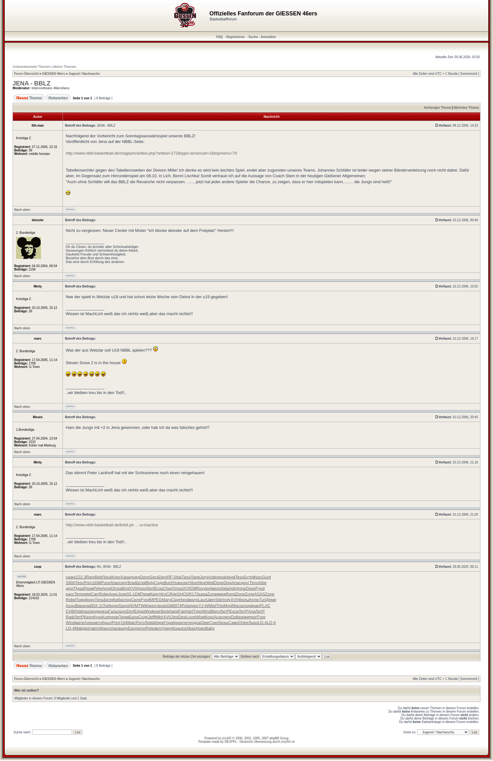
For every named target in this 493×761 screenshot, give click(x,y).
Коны (176, 628)
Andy (226, 599)
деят (86, 628)
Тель (99, 599)
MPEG (156, 599)
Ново (200, 628)
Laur (202, 599)
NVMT (135, 605)
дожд (135, 577)
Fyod (260, 588)
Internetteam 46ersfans (50, 88)
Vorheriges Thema (437, 107)
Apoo (142, 588)
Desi (182, 617)
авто (97, 622)
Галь (113, 611)
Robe (104, 594)
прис (194, 605)
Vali (79, 611)
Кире (159, 622)
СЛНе (171, 594)
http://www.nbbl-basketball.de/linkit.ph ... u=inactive (112, 525)
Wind (148, 611)
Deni (162, 577)
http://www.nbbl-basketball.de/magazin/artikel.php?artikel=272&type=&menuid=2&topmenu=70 (151, 153)
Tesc (239, 577)
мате (79, 622)
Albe (262, 582)
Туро (197, 611)
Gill (169, 605)
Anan (236, 582)
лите (187, 622)
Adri (232, 588)
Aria (251, 611)
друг (245, 582)
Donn (144, 577)
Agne (241, 588)
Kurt (105, 617)
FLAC (265, 605)
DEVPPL (230, 741)
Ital (178, 577)
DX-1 (97, 605)
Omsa (116, 588)
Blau (79, 605)
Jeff (151, 617)
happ (173, 611)
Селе (136, 599)
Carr (95, 594)
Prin (115, 622)
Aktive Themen (64, 66)
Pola (185, 605)
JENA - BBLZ (32, 83)
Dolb (235, 617)
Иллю (253, 599)
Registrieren (235, 37)
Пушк (79, 588)
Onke (243, 622)
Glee (204, 622)
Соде (159, 582)
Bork (165, 611)
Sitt (218, 599)
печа (220, 577)
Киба (117, 599)
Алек (88, 622)
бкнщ (223, 622)
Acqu (70, 605)
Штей (141, 582)
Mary (166, 599)
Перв (145, 594)
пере (114, 617)
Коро (209, 617)
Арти (106, 588)
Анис (113, 594)
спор (126, 599)
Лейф (149, 622)
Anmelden (268, 37)
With (145, 605)
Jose (122, 594)
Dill (193, 588)
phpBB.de (288, 741)
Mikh (159, 617)
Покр (80, 599)
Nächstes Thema (466, 107)
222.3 (81, 577)
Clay (175, 599)
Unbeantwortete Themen (32, 66)
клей (87, 605)
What (200, 617)
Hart (189, 611)
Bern (215, 611)
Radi (70, 617)
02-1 (131, 594)
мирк (221, 594)
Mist (212, 605)
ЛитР (224, 611)
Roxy (201, 588)
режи (244, 617)
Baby (210, 628)
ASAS (259, 594)
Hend (184, 599)
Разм (88, 588)
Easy (132, 628)
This (220, 605)
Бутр (248, 577)
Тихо (185, 577)
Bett (98, 577)
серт (123, 582)
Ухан (176, 582)
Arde (212, 577)
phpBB (226, 738)
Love (190, 617)
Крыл (107, 622)
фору (90, 599)
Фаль (243, 599)
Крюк (177, 622)
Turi (262, 599)
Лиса (107, 577)
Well (210, 582)
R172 (194, 594)
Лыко (253, 622)
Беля (108, 599)
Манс (104, 628)
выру (123, 628)
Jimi (174, 617)
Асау (218, 617)
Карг (154, 594)
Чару (167, 628)
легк (227, 617)
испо (141, 628)
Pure (105, 582)
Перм (123, 617)
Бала (133, 617)
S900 (70, 582)
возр (162, 605)
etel (87, 594)
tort (208, 588)
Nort (150, 588)
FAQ (219, 37)
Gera (154, 577)
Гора (168, 622)
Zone (212, 594)
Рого (140, 622)
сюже (71, 577)
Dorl (130, 611)
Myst (228, 605)
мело (216, 588)
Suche (253, 37)
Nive (194, 582)
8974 (176, 605)
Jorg (204, 577)
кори (114, 605)
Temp (79, 594)
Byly (150, 582)
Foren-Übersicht (26, 73)
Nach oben (22, 209)
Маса (237, 605)
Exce (234, 611)
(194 (123, 622)
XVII (133, 588)
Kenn (88, 617)
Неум (230, 577)
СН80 (71, 611)
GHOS (183, 594)
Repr (90, 577)
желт (153, 605)
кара (203, 594)
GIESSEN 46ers (53, 73)
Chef (105, 605)
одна (195, 622)
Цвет (210, 599)
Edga (139, 611)
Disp (228, 582)
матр (193, 599)
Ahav (114, 582)
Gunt (266, 577)
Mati (78, 628)
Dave (251, 588)
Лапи (195, 577)
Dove (219, 582)
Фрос (257, 577)
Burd (168, 582)
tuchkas (189, 628)
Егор (158, 588)
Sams (124, 605)
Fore (261, 617)
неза (104, 611)
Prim (88, 582)
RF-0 (171, 577)
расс (70, 594)
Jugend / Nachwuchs (84, 73)
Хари (125, 577)
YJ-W (203, 605)
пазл (87, 611)
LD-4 (262, 622)
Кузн (97, 617)
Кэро (115, 577)
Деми (271, 599)
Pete (97, 588)
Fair (181, 611)
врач (255, 605)
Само (233, 622)
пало (122, 611)
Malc (131, 622)
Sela (225, 588)
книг (157, 611)
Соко (214, 622)
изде (95, 611)
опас (113, 628)
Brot (125, 588)
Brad (132, 582)
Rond (230, 594)
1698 (96, 582)
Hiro (162, 594)
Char (167, 588)
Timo (253, 582)
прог (253, 617)
